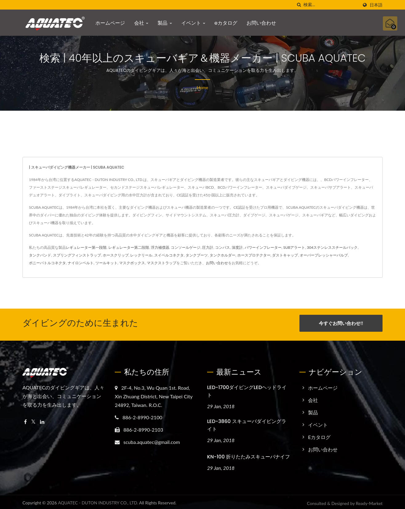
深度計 (237, 247)
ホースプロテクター (254, 255)
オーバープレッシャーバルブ (324, 255)
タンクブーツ (197, 255)
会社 (141, 23)
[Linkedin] (42, 419)
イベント (193, 23)
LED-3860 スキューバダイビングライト (246, 422)
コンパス (222, 247)
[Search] (330, 5)
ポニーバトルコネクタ (47, 263)
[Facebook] (25, 419)
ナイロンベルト (81, 263)
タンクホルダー (222, 255)
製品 (165, 23)
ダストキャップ (285, 255)
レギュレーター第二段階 (128, 247)
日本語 (376, 4)
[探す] (298, 5)
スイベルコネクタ (169, 255)
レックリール (141, 255)
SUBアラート (294, 247)
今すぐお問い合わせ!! (341, 323)
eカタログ (226, 23)
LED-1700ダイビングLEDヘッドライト (247, 388)
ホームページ (110, 23)
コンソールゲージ (185, 247)
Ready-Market (369, 500)
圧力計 (207, 247)
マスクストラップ (161, 263)
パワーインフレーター (263, 247)
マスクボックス (132, 263)
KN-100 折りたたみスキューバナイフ (248, 454)
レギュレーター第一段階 (86, 247)
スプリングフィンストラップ (77, 255)
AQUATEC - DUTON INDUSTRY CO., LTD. (98, 500)
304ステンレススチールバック (332, 247)
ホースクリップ (116, 255)
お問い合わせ (261, 23)
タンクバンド (40, 255)
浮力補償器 (160, 247)
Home (202, 87)
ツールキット (106, 263)
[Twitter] (33, 419)
